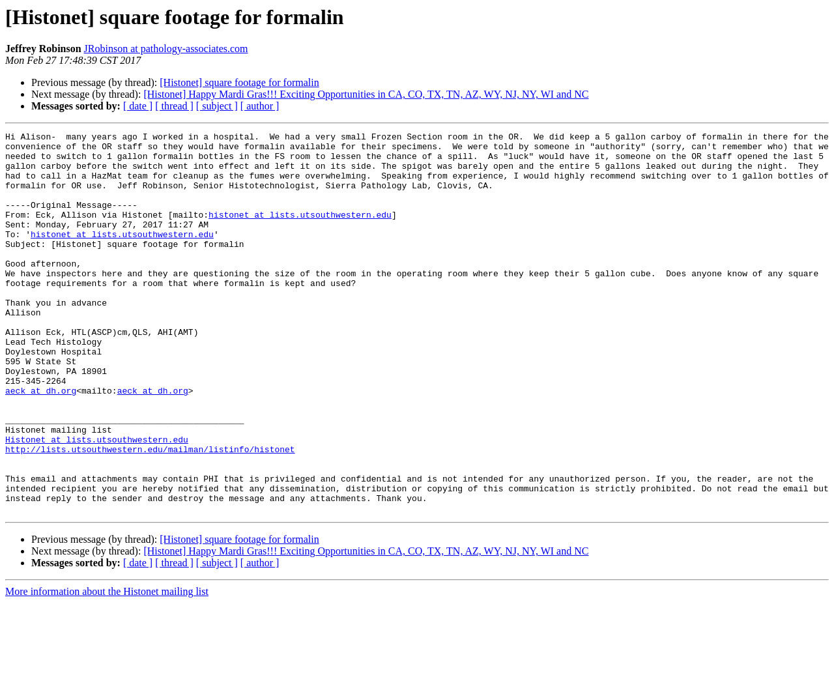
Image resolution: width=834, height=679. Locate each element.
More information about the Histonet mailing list (106, 667)
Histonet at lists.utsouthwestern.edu (96, 502)
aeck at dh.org (40, 443)
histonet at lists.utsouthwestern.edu (300, 232)
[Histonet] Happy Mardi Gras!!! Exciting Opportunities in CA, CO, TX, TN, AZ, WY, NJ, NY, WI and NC (365, 94)
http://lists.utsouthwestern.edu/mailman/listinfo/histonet (150, 513)
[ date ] (137, 105)
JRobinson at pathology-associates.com (166, 48)
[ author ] (260, 105)
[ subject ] (217, 105)
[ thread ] (174, 105)
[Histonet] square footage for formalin (239, 82)
